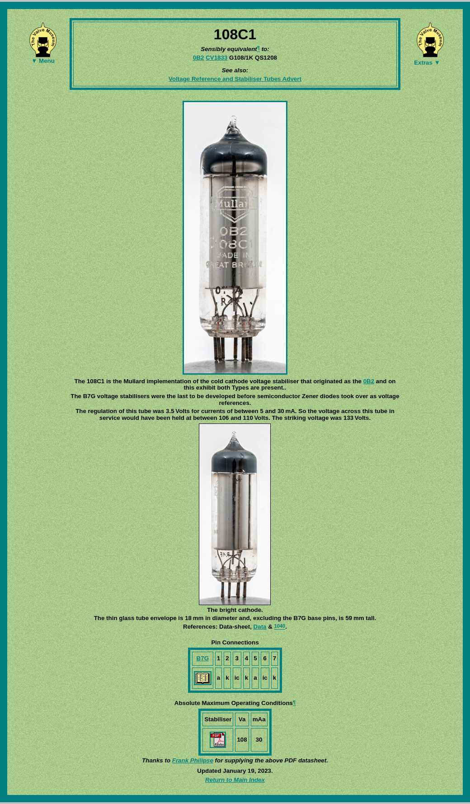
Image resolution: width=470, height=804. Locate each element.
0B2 (198, 57)
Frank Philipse (192, 760)
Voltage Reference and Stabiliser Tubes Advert (235, 78)
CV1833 (216, 57)
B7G (203, 658)
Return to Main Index (235, 779)
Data (260, 626)
